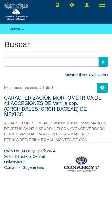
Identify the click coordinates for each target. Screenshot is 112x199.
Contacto (12, 167)
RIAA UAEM (15, 151)
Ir (103, 62)
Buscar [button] (16, 29)
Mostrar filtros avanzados (86, 75)
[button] (57, 4)
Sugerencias (33, 167)
